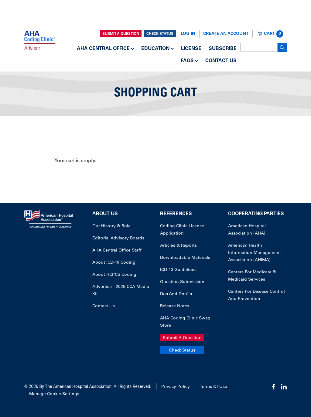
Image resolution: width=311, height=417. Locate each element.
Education (155, 48)
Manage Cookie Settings (54, 394)
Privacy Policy (175, 387)
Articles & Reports (178, 246)
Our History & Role (111, 226)
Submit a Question (120, 34)
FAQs (187, 60)
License (191, 48)
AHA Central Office (103, 48)
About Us (105, 214)
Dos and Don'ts (176, 294)
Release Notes (174, 306)
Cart (273, 34)
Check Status (159, 34)
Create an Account (226, 34)
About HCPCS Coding (114, 275)
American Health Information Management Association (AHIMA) (254, 253)
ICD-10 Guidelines (178, 270)
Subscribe (223, 48)
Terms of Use (213, 387)
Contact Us (221, 60)
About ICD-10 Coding (113, 263)
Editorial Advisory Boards (118, 238)
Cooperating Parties (256, 214)
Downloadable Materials (185, 258)
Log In (188, 34)
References (176, 214)
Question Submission (182, 282)
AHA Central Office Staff (117, 251)
